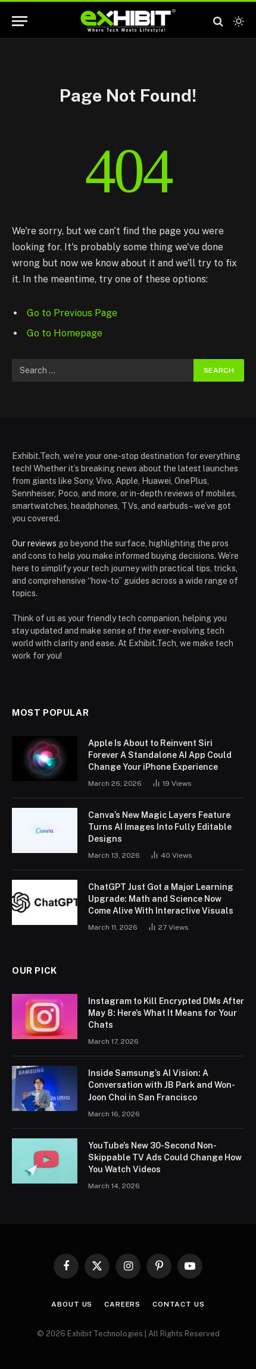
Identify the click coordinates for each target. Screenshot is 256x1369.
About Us (71, 1304)
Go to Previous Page (72, 313)
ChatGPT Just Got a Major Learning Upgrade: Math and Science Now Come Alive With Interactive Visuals (160, 898)
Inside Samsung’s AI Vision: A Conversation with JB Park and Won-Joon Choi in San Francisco (161, 1085)
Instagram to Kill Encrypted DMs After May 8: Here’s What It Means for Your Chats (166, 1013)
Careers (122, 1304)
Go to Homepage (64, 333)
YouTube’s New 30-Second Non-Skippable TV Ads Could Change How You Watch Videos (165, 1157)
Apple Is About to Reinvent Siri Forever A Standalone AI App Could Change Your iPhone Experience (160, 755)
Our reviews (34, 543)
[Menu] (19, 21)
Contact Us (178, 1304)
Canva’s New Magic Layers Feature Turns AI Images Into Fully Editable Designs (160, 827)
